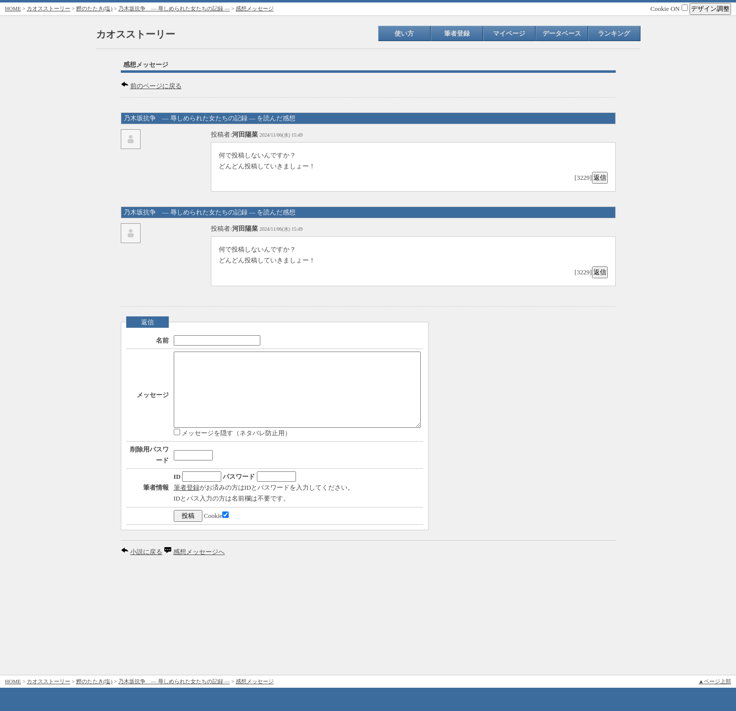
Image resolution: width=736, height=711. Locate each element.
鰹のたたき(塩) (94, 8)
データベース (561, 33)
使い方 (404, 33)
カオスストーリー (48, 8)
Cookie (186, 617)
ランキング (614, 33)
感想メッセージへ (199, 654)
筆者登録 (457, 33)
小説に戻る (146, 654)
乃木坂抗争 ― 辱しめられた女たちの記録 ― (174, 8)
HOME (13, 8)
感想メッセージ (255, 8)
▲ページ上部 (714, 681)
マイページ (509, 33)
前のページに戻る (156, 86)
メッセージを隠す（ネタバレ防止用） (202, 458)
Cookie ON (669, 8)
